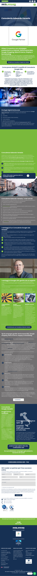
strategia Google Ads (9, 339)
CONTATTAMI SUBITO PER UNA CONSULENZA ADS (18, 447)
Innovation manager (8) (17, 554)
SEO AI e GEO (3, 562)
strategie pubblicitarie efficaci (18, 343)
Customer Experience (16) (18, 550)
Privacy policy (28, 557)
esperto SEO (6, 221)
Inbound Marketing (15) (17, 553)
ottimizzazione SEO (23, 122)
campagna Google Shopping (28, 171)
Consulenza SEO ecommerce (4, 555)
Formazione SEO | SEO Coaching (5, 560)
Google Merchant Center (12, 371)
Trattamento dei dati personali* (8, 487)
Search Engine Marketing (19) (17, 557)
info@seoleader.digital (30, 555)
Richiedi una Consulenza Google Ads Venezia (18, 62)
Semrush (33, 519)
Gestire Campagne (6, 206)
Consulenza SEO (4, 550)
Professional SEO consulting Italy (6, 567)
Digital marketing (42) (17, 551)
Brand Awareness (4, 558)
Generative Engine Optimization (4, 564)
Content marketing (4, 557)
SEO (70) (14, 559)
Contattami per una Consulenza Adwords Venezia (18, 327)
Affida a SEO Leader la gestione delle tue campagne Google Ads (13, 176)
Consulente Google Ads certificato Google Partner (6, 553)
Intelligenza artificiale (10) (18, 555)
